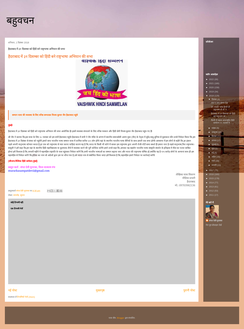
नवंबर (214, 128)
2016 (211, 174)
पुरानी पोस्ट (189, 290)
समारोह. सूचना (19, 195)
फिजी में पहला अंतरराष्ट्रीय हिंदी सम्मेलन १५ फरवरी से (222, 121)
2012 (211, 191)
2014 (211, 182)
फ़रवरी (214, 165)
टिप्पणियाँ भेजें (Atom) (26, 297)
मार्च (213, 161)
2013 (211, 186)
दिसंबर (214, 99)
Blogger (120, 318)
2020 (211, 87)
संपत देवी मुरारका (215, 220)
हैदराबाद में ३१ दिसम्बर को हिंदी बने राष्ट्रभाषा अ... (223, 114)
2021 (211, 83)
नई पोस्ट (12, 290)
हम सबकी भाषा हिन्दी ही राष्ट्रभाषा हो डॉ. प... (220, 108)
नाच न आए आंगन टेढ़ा (219, 103)
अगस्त (214, 140)
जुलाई (214, 144)
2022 (211, 79)
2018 (211, 96)
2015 (211, 178)
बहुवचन (20, 20)
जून (213, 148)
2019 (211, 91)
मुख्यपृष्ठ (100, 290)
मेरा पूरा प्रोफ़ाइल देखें (214, 225)
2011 (211, 195)
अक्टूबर (215, 132)
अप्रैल (214, 157)
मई (213, 153)
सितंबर (214, 136)
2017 (211, 170)
